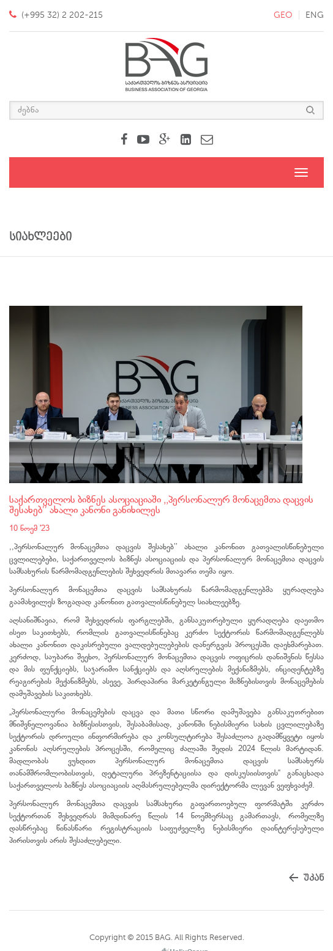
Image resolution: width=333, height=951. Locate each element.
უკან (313, 878)
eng (314, 15)
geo (283, 15)
